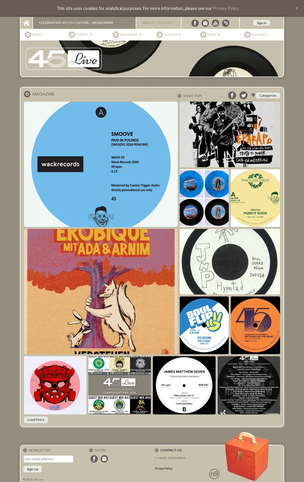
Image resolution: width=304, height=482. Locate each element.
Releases (259, 34)
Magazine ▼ (131, 34)
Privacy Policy (226, 8)
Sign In (262, 23)
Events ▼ (84, 34)
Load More (35, 419)
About (148, 22)
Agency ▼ (173, 34)
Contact (166, 22)
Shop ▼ (214, 34)
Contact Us (170, 450)
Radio (37, 34)
